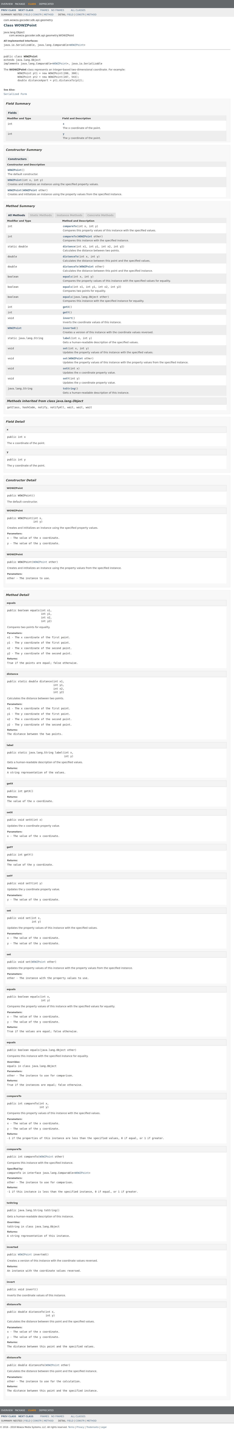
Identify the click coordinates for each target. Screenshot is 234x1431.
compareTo (70, 226)
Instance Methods (69, 215)
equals (67, 276)
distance (69, 246)
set (65, 348)
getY (66, 312)
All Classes (78, 10)
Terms (71, 1427)
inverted (69, 328)
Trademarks (92, 1427)
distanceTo (70, 256)
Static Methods (41, 215)
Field (27, 14)
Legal (103, 1427)
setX (66, 368)
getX (66, 306)
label (67, 338)
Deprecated (46, 4)
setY (66, 378)
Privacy (80, 1427)
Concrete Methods (100, 215)
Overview (7, 4)
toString (69, 388)
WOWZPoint (77, 44)
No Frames (57, 10)
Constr (37, 14)
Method (49, 14)
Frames (44, 10)
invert (67, 318)
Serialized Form (15, 94)
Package (20, 4)
